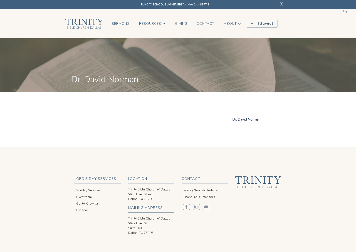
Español (82, 210)
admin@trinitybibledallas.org (203, 190)
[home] (84, 23)
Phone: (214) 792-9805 (199, 197)
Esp (345, 11)
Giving (181, 23)
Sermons (121, 23)
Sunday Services (88, 190)
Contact (205, 23)
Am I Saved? (262, 23)
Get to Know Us (87, 203)
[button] (152, 23)
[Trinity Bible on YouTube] (206, 207)
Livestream (84, 197)
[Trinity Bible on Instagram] (196, 207)
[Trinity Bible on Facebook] (186, 207)
